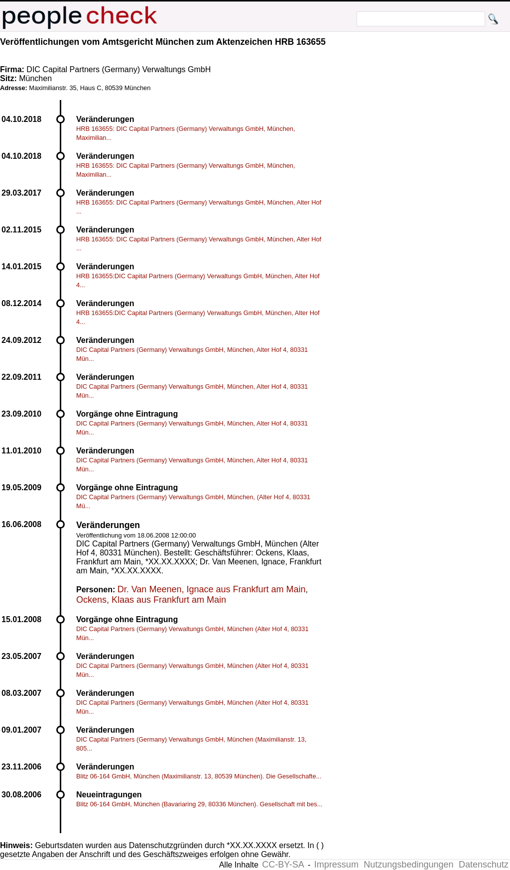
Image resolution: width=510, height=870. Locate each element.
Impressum (336, 865)
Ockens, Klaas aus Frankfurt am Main (151, 600)
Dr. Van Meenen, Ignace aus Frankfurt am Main (212, 589)
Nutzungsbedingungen (408, 865)
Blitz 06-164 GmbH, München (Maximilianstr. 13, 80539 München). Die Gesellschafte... (198, 776)
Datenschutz (484, 865)
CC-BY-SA (283, 865)
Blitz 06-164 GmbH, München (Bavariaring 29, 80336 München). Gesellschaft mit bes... (199, 804)
